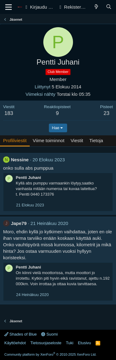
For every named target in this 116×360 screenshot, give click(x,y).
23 (107, 113)
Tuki (69, 343)
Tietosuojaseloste (46, 343)
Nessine (20, 159)
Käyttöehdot (15, 343)
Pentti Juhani (28, 177)
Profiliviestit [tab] (15, 140)
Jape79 (19, 223)
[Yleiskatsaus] (96, 7)
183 (8, 113)
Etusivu (84, 343)
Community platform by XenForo (50, 354)
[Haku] (109, 7)
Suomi (49, 334)
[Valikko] (8, 7)
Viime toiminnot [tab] (48, 140)
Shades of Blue (20, 334)
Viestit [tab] (77, 140)
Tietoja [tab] (96, 140)
